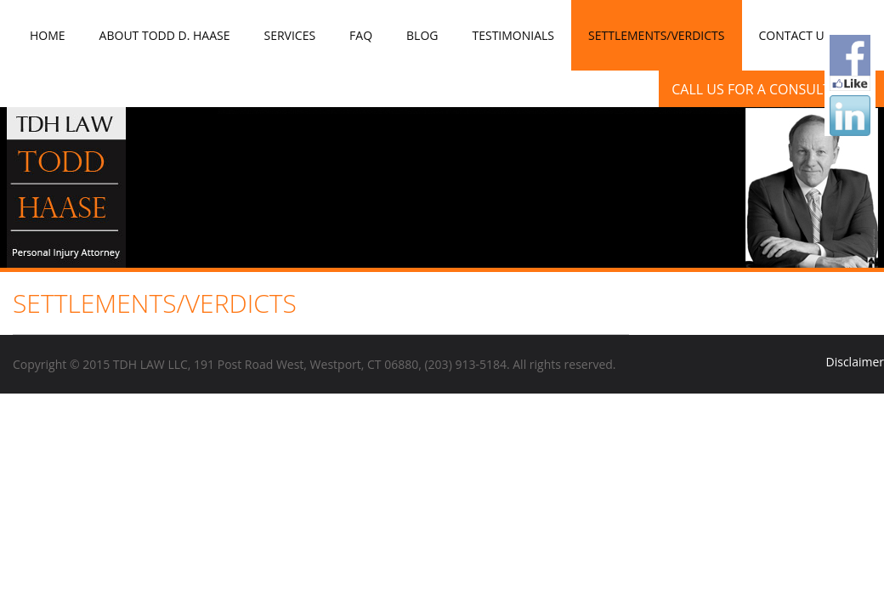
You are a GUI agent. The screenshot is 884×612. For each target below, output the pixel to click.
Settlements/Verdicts (656, 35)
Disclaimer (855, 362)
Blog (422, 35)
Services (289, 35)
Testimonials (513, 35)
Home (47, 35)
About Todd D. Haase (164, 35)
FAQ (360, 35)
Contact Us (795, 35)
